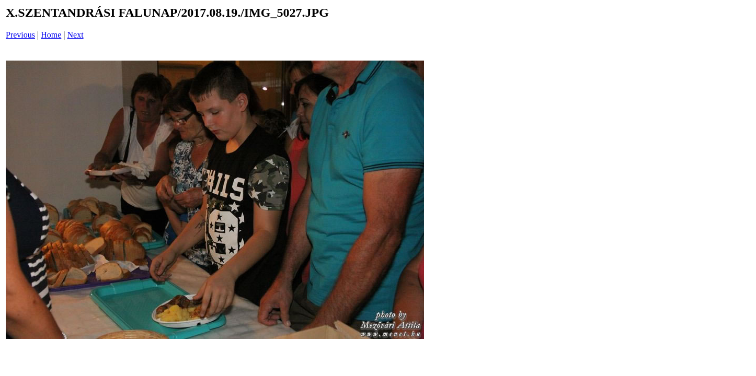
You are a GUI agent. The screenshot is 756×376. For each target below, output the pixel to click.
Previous (20, 34)
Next (75, 34)
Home (51, 34)
